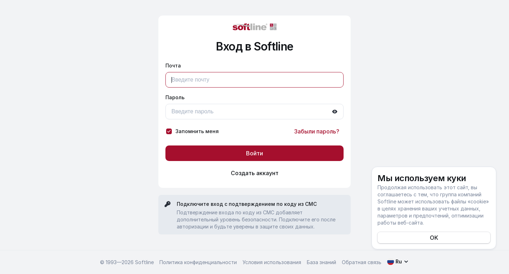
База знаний (321, 262)
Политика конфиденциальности (198, 262)
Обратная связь (361, 262)
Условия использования (271, 262)
